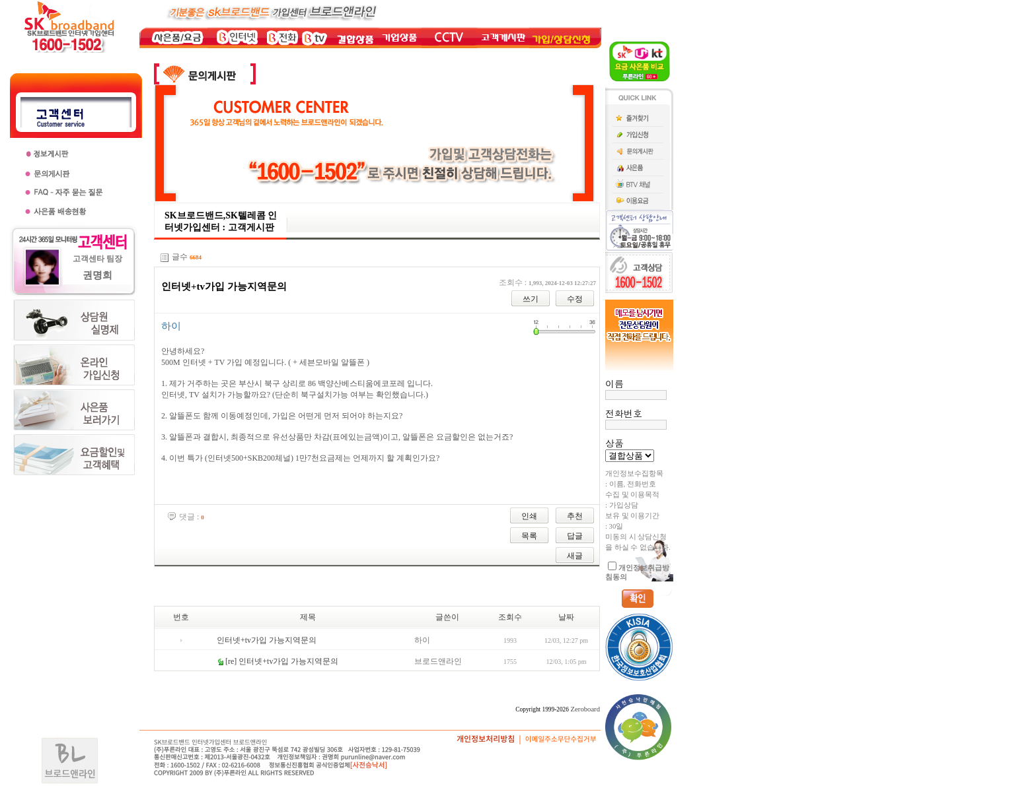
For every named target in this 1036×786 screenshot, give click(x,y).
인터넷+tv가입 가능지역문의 (266, 640)
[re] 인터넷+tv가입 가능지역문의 (281, 661)
